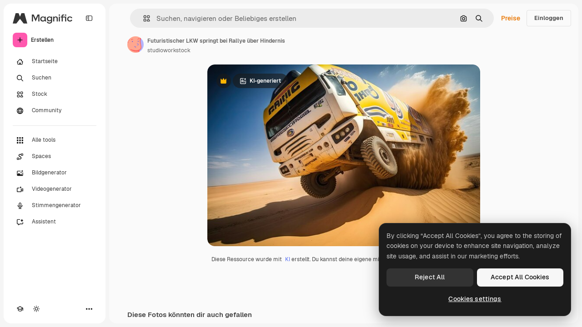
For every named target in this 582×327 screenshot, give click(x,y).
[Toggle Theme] (36, 309)
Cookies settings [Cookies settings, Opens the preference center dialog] (474, 299)
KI (287, 259)
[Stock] (54, 94)
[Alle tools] (54, 140)
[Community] (54, 111)
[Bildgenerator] (54, 173)
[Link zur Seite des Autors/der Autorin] (135, 44)
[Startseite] (54, 61)
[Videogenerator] (54, 189)
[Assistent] (54, 222)
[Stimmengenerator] (54, 205)
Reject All (430, 277)
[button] (143, 18)
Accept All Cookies (520, 277)
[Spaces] (54, 156)
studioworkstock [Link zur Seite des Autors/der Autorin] (169, 50)
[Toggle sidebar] (89, 18)
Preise (510, 18)
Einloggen (548, 18)
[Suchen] (54, 78)
